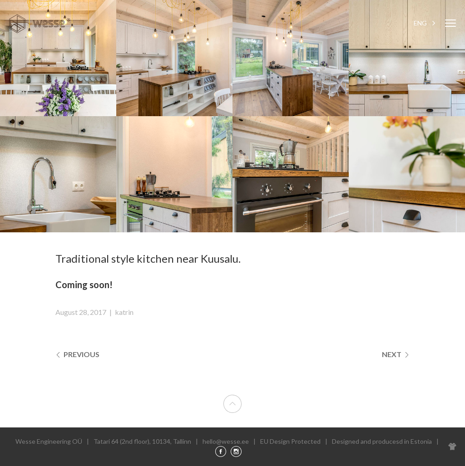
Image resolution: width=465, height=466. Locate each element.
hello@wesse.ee (226, 441)
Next (396, 354)
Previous (77, 354)
